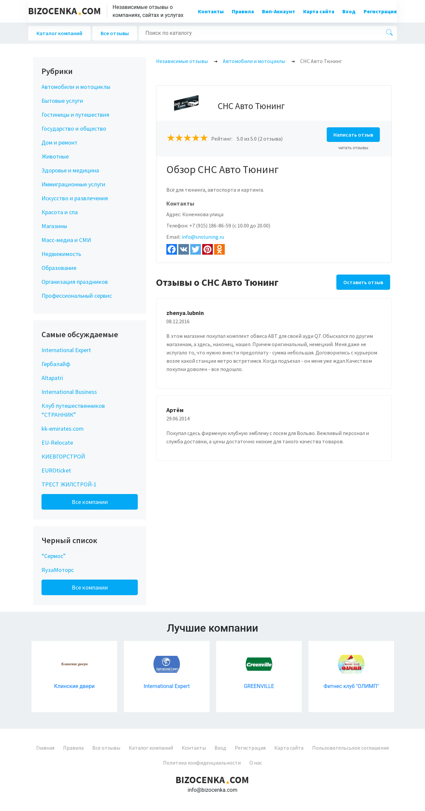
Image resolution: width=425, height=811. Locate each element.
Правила (243, 11)
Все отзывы (115, 33)
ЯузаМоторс (58, 570)
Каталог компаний (59, 33)
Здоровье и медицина (70, 170)
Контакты (211, 11)
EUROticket (56, 470)
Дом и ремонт (59, 142)
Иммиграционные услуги (73, 184)
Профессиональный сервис (77, 295)
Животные (55, 156)
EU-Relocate (57, 442)
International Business (69, 392)
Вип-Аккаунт (278, 11)
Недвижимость (61, 254)
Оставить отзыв (363, 282)
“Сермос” (54, 556)
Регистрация (380, 11)
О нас (255, 762)
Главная (45, 747)
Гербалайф (56, 364)
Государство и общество (74, 128)
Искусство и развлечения (75, 198)
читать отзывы (353, 147)
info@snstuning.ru (203, 236)
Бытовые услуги (62, 100)
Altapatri (52, 378)
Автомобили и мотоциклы (76, 87)
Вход (349, 11)
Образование (59, 268)
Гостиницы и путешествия (75, 114)
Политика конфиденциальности (202, 762)
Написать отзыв (353, 134)
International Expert (66, 350)
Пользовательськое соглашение (350, 747)
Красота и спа (60, 212)
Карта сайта (318, 11)
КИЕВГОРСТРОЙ (63, 456)
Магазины (54, 226)
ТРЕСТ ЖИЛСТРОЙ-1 (69, 484)
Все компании (90, 502)
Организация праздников (75, 281)
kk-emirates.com (63, 428)
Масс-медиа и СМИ (66, 240)
